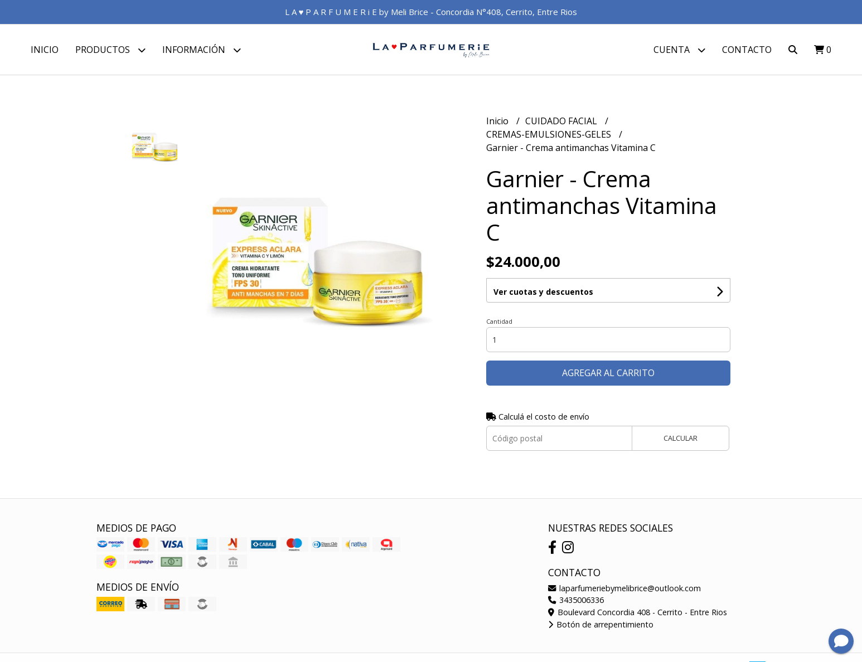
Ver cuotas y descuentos (543, 291)
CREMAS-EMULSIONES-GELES (549, 134)
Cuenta (679, 50)
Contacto (747, 49)
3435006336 (576, 600)
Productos (110, 50)
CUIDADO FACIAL (562, 121)
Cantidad (499, 321)
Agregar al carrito (608, 373)
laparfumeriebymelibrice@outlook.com (624, 588)
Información (201, 50)
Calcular (681, 438)
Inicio (45, 49)
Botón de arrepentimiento (600, 624)
